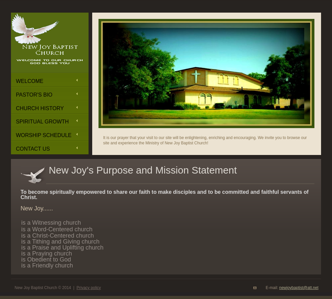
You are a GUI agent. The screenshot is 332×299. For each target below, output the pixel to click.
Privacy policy (89, 287)
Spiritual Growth (42, 121)
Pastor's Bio (34, 95)
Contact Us (33, 149)
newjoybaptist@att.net (298, 287)
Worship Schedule (44, 135)
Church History (40, 108)
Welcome (29, 81)
